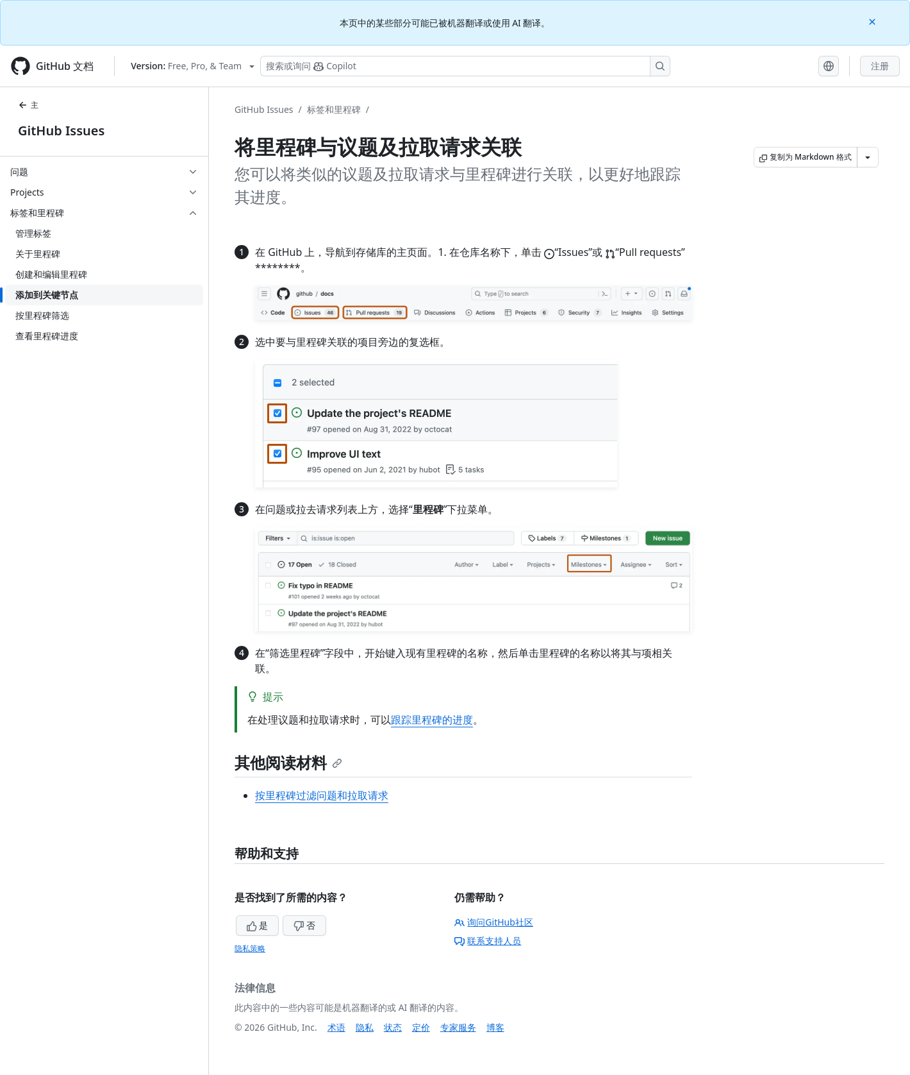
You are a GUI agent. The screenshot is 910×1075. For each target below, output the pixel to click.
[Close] (873, 20)
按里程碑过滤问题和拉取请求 (321, 795)
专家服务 (458, 1027)
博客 (495, 1027)
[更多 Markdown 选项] (868, 157)
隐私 (365, 1027)
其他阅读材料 (288, 762)
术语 (336, 1027)
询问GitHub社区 (493, 922)
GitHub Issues (61, 130)
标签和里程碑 (334, 109)
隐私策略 (250, 948)
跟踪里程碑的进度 (432, 720)
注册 (880, 66)
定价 (421, 1027)
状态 (393, 1027)
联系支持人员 (487, 941)
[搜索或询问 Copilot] (465, 66)
